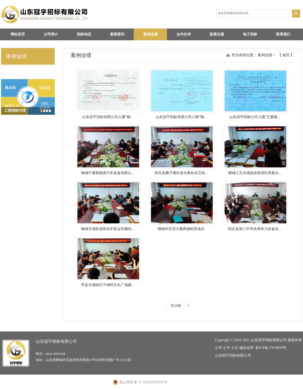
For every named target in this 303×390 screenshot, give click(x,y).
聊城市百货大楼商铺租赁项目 (181, 229)
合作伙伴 (183, 34)
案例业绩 (150, 34)
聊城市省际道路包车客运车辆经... (107, 229)
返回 (285, 55)
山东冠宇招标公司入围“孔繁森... (254, 117)
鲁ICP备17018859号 (270, 348)
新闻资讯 (117, 34)
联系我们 (283, 34)
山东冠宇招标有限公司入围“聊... (107, 117)
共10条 (176, 306)
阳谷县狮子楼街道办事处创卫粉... (181, 173)
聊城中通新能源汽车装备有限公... (107, 173)
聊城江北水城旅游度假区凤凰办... (254, 173)
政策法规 (217, 34)
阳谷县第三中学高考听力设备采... (254, 229)
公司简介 (51, 34)
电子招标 (250, 34)
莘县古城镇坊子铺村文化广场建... (107, 285)
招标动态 (84, 34)
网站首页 (18, 34)
